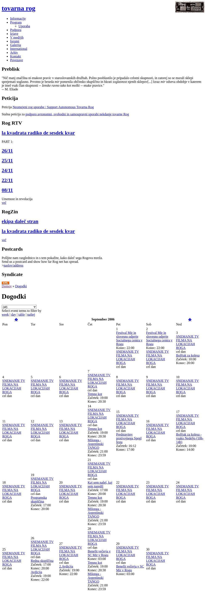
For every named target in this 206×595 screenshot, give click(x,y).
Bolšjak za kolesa (187, 355)
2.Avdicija (66, 566)
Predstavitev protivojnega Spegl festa (129, 438)
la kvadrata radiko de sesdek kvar (38, 132)
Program (16, 22)
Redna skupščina (42, 560)
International (18, 49)
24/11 (7, 170)
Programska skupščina (39, 499)
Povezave (16, 60)
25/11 (7, 160)
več (4, 202)
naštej (31, 314)
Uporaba (24, 26)
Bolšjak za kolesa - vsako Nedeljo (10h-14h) (189, 438)
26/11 (7, 150)
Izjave (14, 33)
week (5, 314)
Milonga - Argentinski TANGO (96, 443)
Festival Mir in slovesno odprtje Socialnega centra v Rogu (129, 338)
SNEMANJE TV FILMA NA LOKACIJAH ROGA (127, 357)
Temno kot (95, 394)
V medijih (17, 37)
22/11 (7, 180)
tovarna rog (18, 8)
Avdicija (36, 572)
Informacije (18, 18)
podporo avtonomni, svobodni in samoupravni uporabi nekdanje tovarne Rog (77, 114)
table (21, 314)
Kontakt (15, 56)
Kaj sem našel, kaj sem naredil (100, 484)
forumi (14, 41)
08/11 (7, 190)
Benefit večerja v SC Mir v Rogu (99, 553)
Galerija (15, 45)
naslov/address (13, 265)
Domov (7, 286)
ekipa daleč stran (20, 221)
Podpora (15, 30)
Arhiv (14, 52)
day (13, 314)
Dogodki (21, 286)
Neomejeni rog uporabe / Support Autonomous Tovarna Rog (53, 107)
